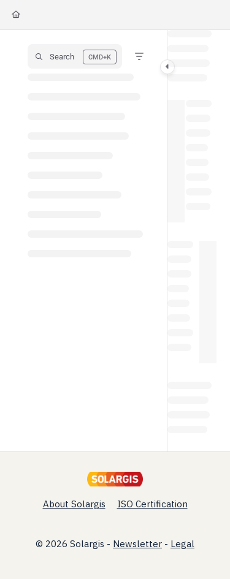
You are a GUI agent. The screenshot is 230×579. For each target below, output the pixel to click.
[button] (75, 56)
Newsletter (137, 544)
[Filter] (139, 56)
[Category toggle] (167, 66)
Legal (182, 544)
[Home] (16, 15)
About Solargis (74, 504)
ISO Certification (152, 504)
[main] (192, 241)
